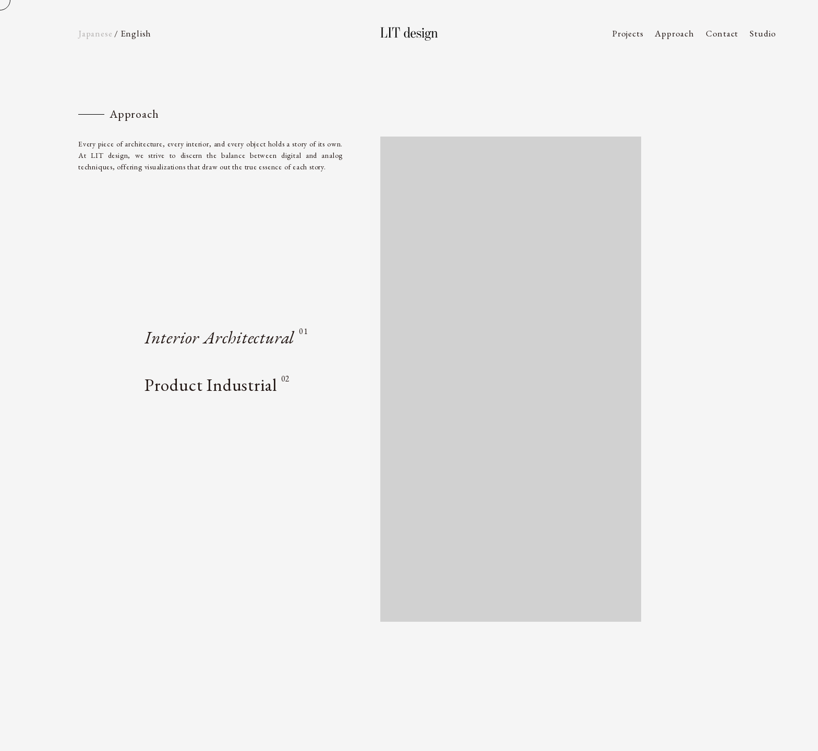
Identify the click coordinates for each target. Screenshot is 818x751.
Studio (763, 33)
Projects (627, 33)
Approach (674, 33)
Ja (95, 33)
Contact (722, 33)
